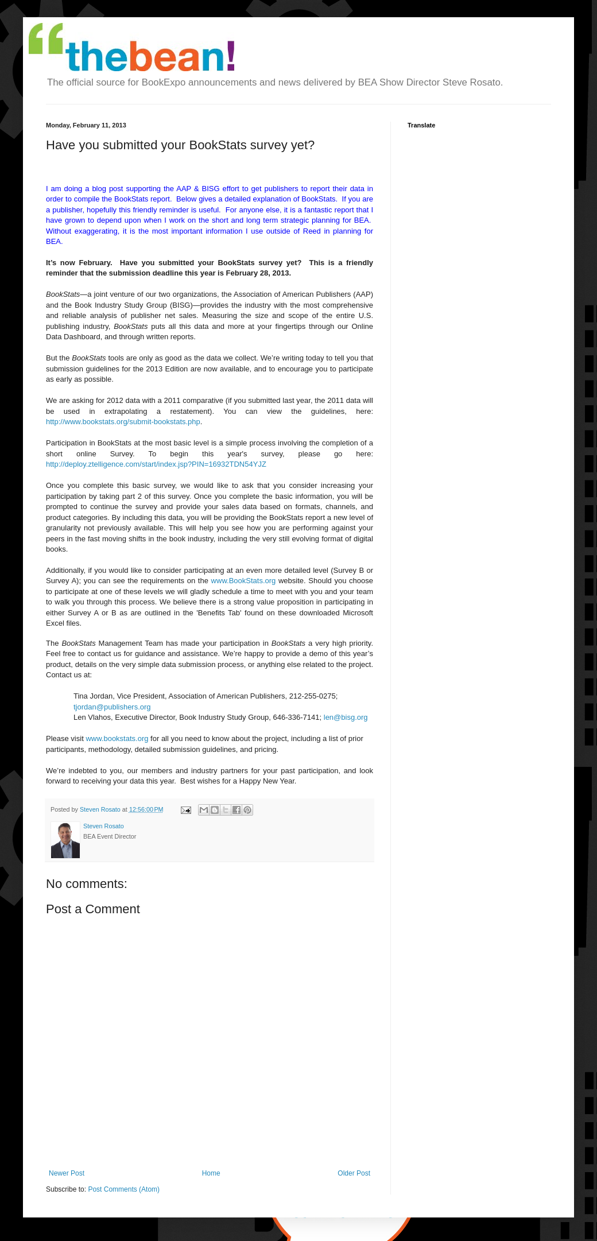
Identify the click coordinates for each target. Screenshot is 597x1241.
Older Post (354, 1173)
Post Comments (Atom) (124, 1189)
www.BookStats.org (243, 580)
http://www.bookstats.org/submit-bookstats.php (123, 421)
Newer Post (66, 1173)
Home (211, 1173)
